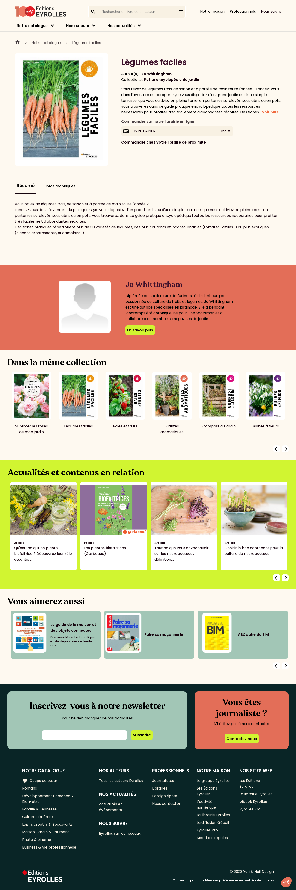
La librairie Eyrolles (213, 815)
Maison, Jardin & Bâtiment (45, 832)
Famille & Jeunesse (39, 809)
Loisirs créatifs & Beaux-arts (47, 824)
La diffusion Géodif (213, 822)
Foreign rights (164, 796)
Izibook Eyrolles (253, 801)
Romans (29, 788)
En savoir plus (140, 330)
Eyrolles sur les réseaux (120, 833)
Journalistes (163, 780)
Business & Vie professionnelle (49, 847)
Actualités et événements (110, 807)
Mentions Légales (212, 837)
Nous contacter (166, 803)
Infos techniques (60, 186)
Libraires (159, 788)
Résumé (26, 186)
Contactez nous (241, 738)
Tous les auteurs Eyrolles (121, 780)
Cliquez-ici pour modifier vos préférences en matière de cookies (223, 880)
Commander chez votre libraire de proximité (163, 142)
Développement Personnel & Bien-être (48, 798)
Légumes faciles (86, 42)
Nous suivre (271, 11)
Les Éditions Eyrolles (207, 791)
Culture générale (37, 816)
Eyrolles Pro (207, 830)
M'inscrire (142, 735)
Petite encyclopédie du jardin (171, 79)
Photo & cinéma (36, 839)
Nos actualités (121, 25)
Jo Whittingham (156, 74)
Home (17, 42)
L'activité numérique (206, 804)
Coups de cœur (39, 781)
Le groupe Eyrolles (213, 780)
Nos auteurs (77, 25)
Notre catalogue (32, 25)
